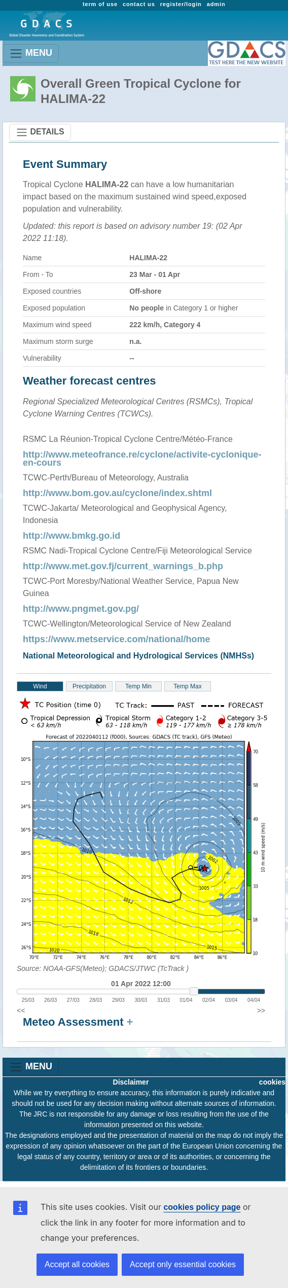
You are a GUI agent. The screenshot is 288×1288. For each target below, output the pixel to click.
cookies (272, 1082)
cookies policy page (201, 1207)
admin (216, 4)
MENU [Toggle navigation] (30, 53)
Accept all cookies (77, 1264)
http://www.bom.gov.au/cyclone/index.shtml (117, 493)
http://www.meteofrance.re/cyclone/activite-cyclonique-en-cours (142, 458)
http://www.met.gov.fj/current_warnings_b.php (123, 566)
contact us (139, 4)
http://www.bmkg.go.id (71, 536)
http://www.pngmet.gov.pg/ (81, 609)
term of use (100, 4)
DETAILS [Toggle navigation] (40, 132)
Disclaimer (131, 1082)
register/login (181, 4)
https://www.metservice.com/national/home (116, 639)
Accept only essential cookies (183, 1264)
